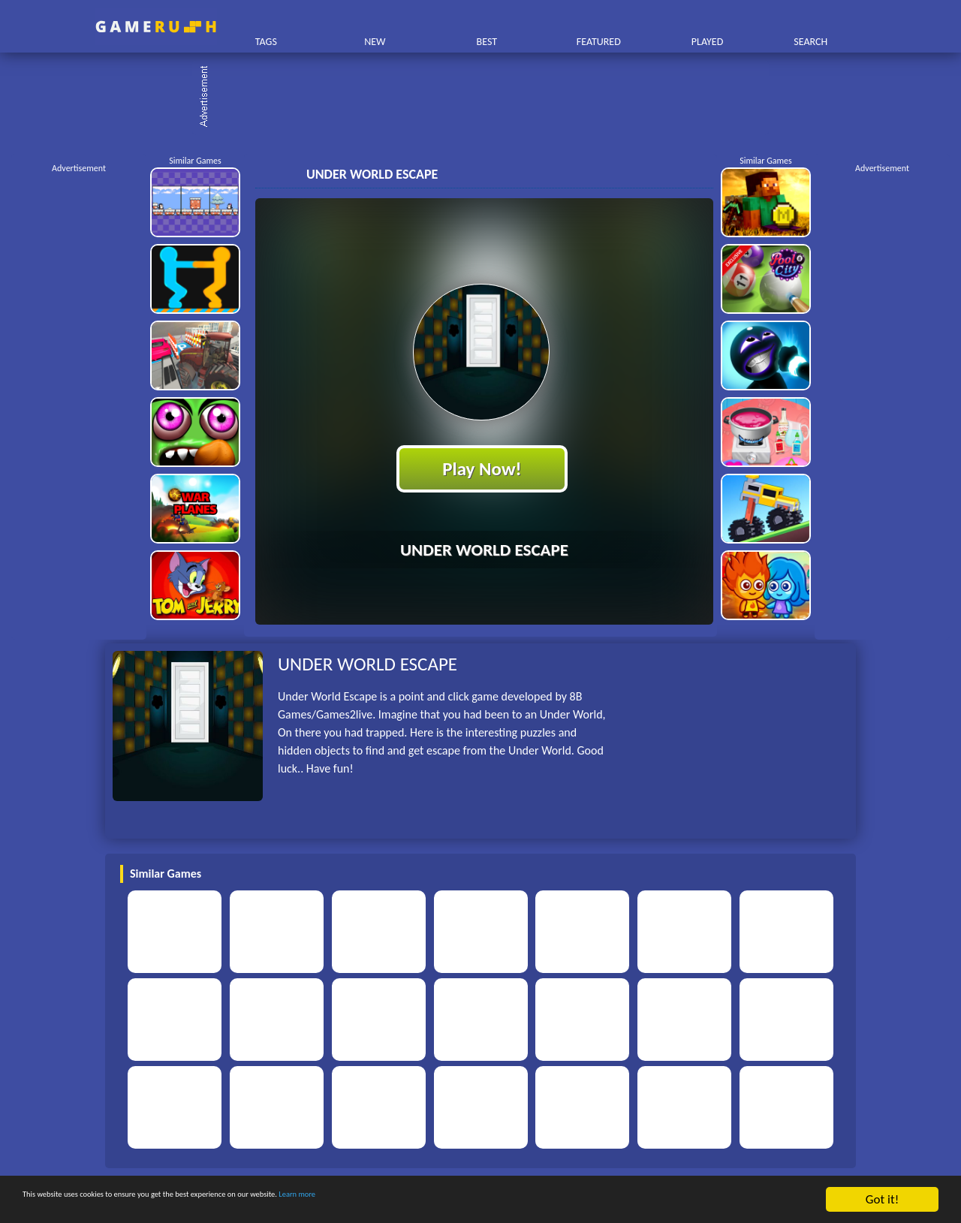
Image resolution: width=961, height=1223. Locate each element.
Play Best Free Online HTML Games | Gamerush (156, 27)
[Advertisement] (488, 97)
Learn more (469, 1200)
